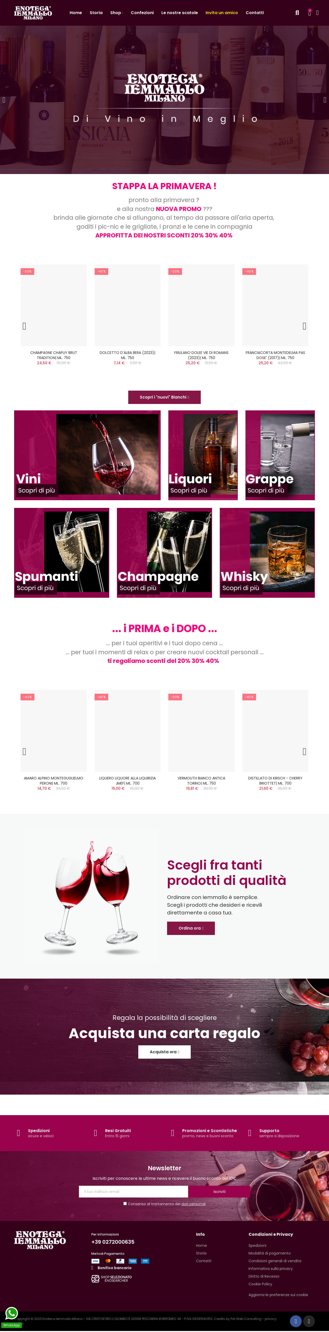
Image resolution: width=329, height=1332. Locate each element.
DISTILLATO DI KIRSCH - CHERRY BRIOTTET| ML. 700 (275, 781)
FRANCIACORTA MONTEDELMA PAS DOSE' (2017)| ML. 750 (275, 355)
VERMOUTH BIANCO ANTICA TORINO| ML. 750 (201, 781)
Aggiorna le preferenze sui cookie (278, 1295)
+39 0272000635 (112, 1243)
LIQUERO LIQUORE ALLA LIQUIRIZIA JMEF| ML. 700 (127, 781)
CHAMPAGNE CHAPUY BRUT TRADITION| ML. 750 (53, 355)
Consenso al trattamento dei (164, 1205)
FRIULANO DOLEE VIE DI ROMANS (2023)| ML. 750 (201, 355)
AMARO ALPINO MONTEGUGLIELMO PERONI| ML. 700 (53, 781)
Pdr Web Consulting (246, 1320)
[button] (164, 397)
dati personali (193, 1205)
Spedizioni (39, 1131)
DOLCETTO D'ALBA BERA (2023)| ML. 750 (127, 355)
